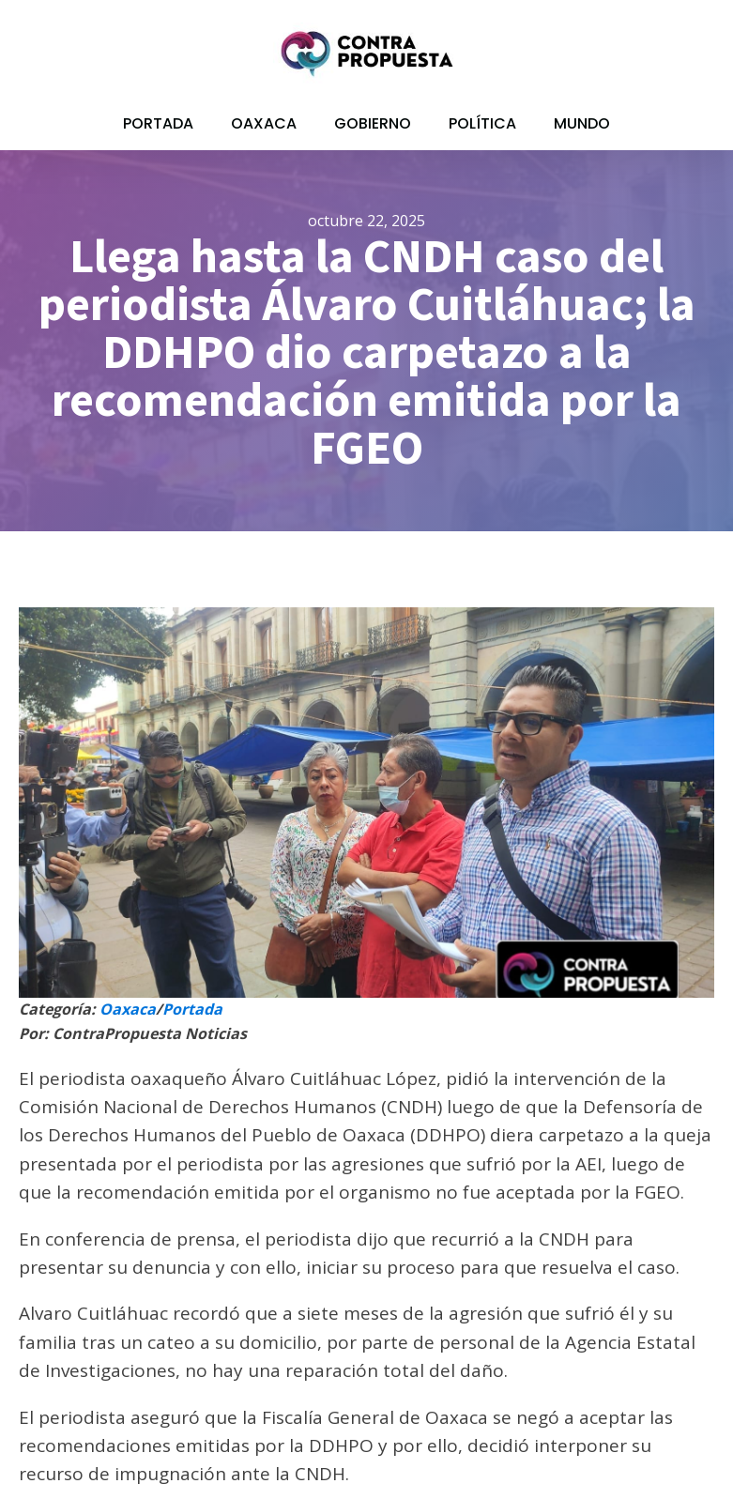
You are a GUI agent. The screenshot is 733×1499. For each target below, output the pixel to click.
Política (482, 123)
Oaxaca (264, 123)
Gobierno (372, 123)
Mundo (582, 123)
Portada (158, 123)
